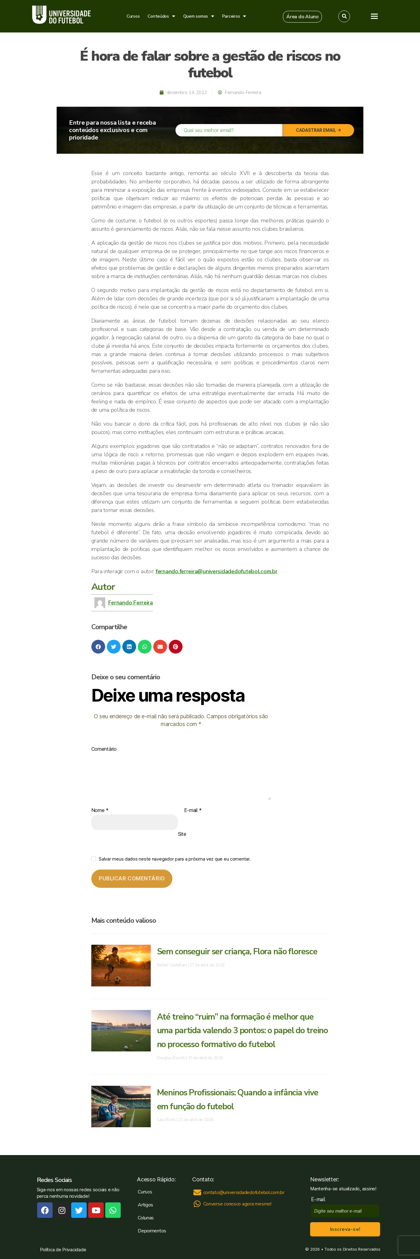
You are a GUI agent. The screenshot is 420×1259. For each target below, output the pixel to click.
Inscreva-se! (345, 1229)
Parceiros (234, 16)
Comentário (104, 749)
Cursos (133, 16)
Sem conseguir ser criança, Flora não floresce (240, 951)
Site (182, 834)
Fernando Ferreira (130, 602)
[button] (302, 17)
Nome (100, 810)
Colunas (146, 1217)
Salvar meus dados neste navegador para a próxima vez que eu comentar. (174, 859)
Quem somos (198, 16)
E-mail (193, 810)
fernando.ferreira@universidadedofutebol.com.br (217, 571)
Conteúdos (161, 16)
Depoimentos (152, 1230)
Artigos (145, 1204)
